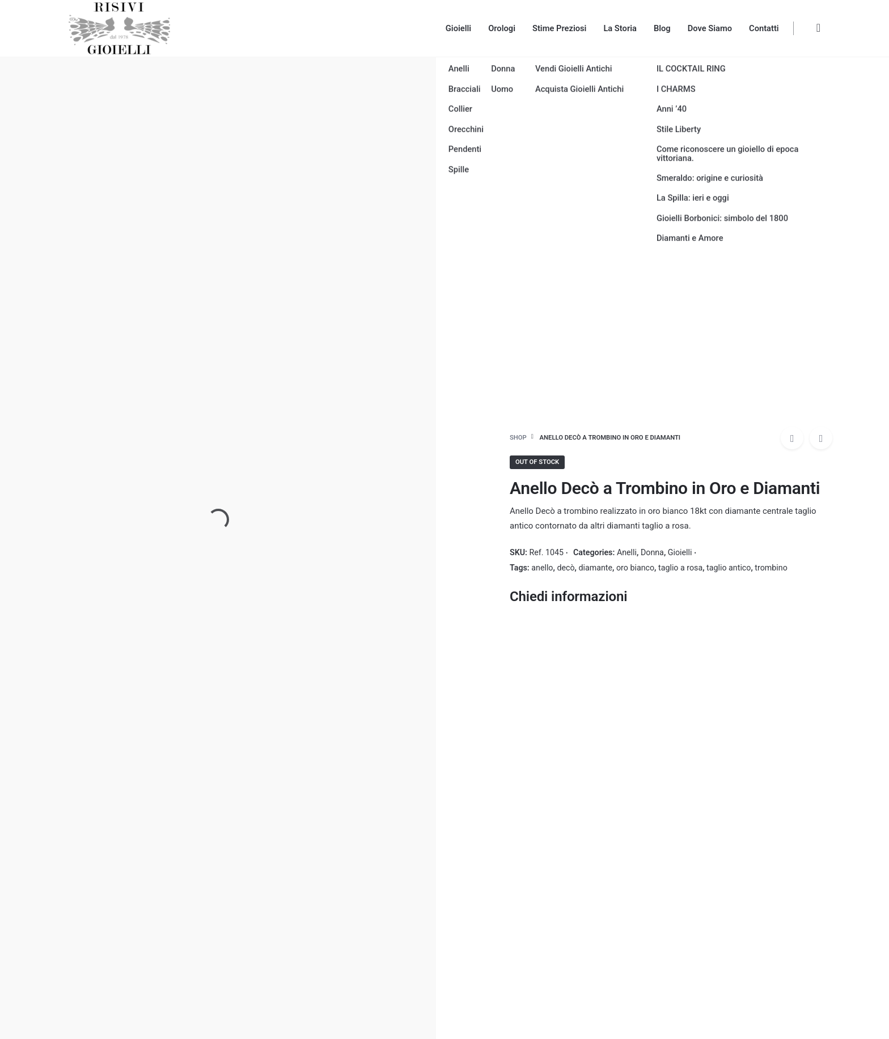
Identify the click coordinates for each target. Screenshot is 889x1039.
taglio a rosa (680, 567)
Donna (652, 552)
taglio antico (728, 567)
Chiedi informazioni (568, 596)
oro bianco (635, 567)
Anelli (627, 552)
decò (565, 567)
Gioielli (680, 552)
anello (542, 567)
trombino (771, 567)
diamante (595, 567)
